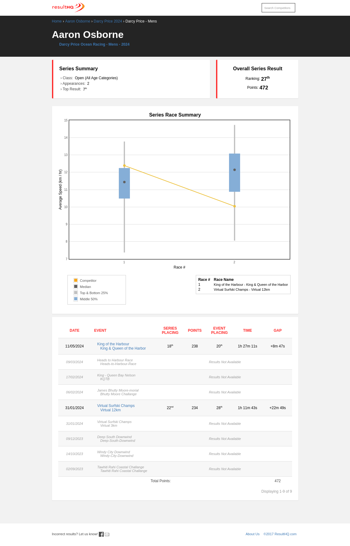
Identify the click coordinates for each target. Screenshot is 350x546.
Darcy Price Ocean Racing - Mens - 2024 (94, 44)
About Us (252, 534)
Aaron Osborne (77, 21)
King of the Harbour (124, 346)
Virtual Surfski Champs (124, 408)
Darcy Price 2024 (108, 21)
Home (57, 21)
